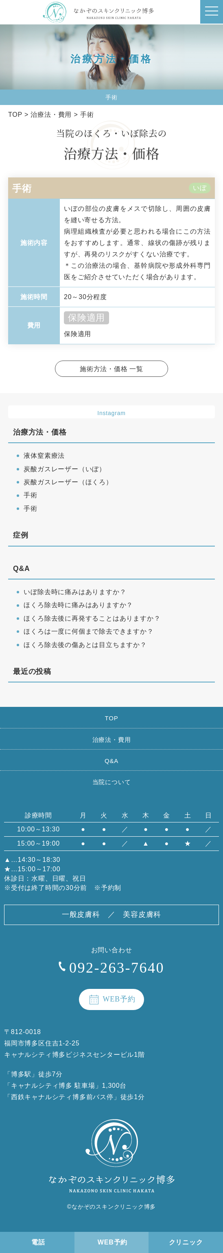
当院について (111, 781)
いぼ (200, 188)
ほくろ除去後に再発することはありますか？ (92, 618)
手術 (30, 495)
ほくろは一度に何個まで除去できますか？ (88, 631)
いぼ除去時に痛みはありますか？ (75, 591)
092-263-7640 (116, 968)
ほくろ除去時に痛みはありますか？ (78, 604)
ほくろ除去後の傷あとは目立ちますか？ (85, 644)
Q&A (111, 760)
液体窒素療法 (44, 455)
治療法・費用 (111, 739)
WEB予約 (112, 1242)
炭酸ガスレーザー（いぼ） (65, 469)
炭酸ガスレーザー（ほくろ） (68, 482)
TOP (111, 718)
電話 (38, 1242)
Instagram (111, 413)
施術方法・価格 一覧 (111, 368)
